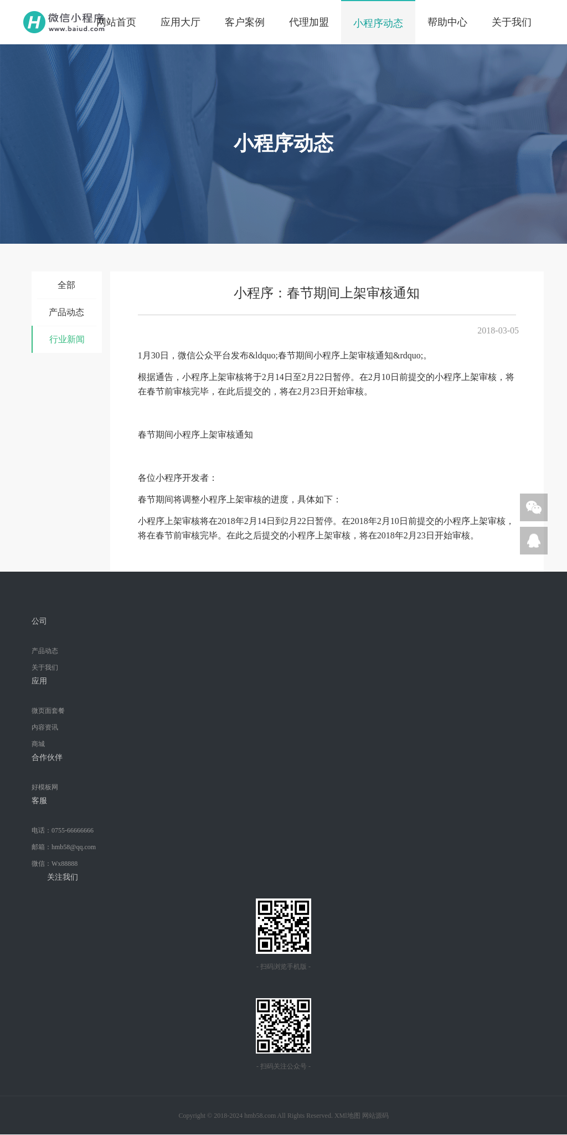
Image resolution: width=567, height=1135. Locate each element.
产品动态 (66, 312)
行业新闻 (67, 339)
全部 (66, 285)
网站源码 (375, 1115)
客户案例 (245, 22)
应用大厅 (180, 22)
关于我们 (512, 22)
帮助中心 (447, 22)
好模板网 (45, 787)
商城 (38, 744)
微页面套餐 (48, 711)
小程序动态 (378, 23)
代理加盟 (309, 22)
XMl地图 (347, 1115)
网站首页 (116, 22)
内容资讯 (45, 727)
